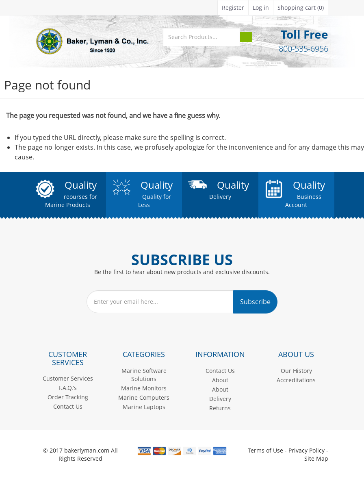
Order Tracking (68, 397)
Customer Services (68, 378)
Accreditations (296, 380)
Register (233, 7)
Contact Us (67, 406)
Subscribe (255, 301)
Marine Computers (143, 397)
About (220, 380)
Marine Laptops (144, 407)
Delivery (220, 399)
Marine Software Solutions (144, 375)
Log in (261, 7)
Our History (296, 370)
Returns (220, 408)
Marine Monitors (144, 388)
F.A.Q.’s (67, 388)
